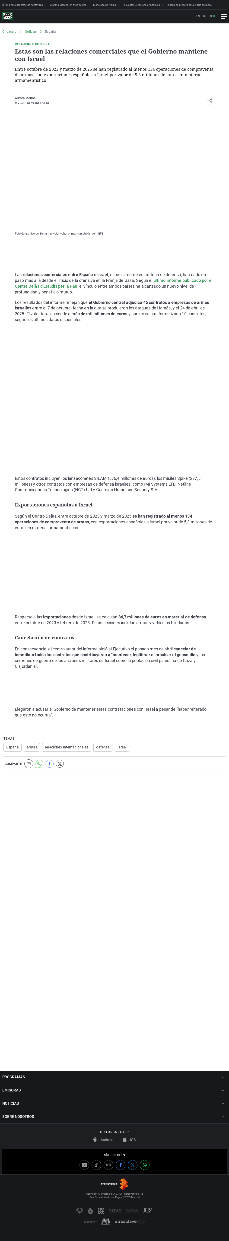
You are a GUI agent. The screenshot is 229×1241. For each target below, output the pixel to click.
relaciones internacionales (66, 747)
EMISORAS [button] (113, 1090)
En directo (204, 16)
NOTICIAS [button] (113, 1103)
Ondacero (9, 31)
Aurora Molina (25, 98)
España (50, 31)
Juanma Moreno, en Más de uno (68, 4)
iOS (129, 1140)
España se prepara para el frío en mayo (189, 4)
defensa (103, 747)
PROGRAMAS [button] (113, 1077)
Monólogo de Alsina (104, 4)
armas (32, 747)
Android (103, 1140)
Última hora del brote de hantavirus (22, 4)
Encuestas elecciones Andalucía (141, 4)
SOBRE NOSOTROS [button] (113, 1116)
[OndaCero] (7, 16)
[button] (210, 101)
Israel (122, 747)
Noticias (31, 31)
